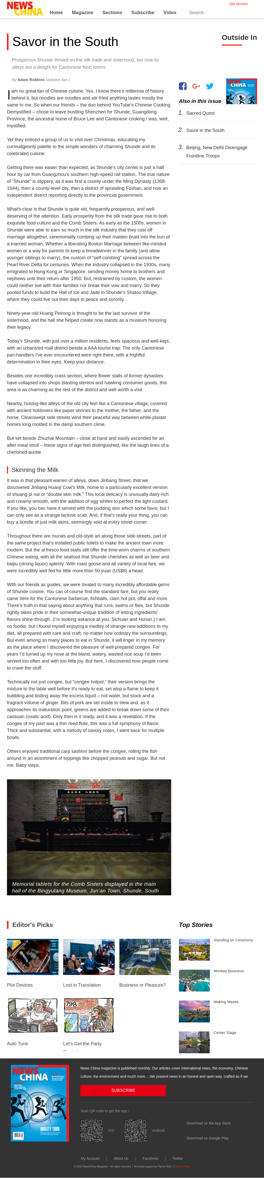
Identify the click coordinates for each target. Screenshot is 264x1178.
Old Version (238, 4)
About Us (121, 1158)
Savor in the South (205, 130)
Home (56, 12)
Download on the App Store (209, 1123)
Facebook (150, 1158)
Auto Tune (33, 1021)
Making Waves (226, 1002)
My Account (90, 1158)
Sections (112, 12)
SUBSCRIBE (106, 1090)
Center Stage (225, 1033)
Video (169, 12)
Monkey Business (229, 971)
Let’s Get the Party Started (89, 1024)
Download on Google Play (208, 1138)
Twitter (177, 1158)
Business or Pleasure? (145, 963)
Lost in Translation (89, 963)
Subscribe (142, 12)
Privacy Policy (182, 1166)
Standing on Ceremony (233, 940)
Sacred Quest (200, 113)
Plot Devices (33, 963)
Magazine (82, 12)
